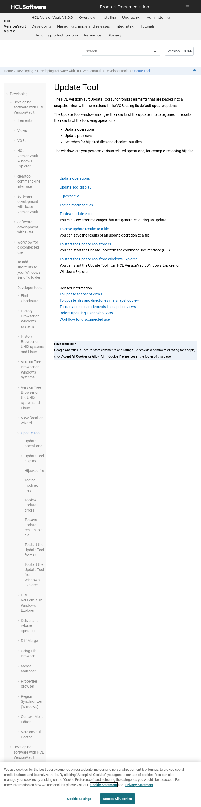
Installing (108, 17)
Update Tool (141, 71)
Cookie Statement (103, 787)
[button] (8, 94)
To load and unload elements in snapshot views (98, 307)
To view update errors (31, 505)
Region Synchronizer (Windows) (31, 701)
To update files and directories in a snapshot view (99, 300)
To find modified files (32, 485)
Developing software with (69, 71)
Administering (158, 17)
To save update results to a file (84, 229)
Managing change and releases (83, 26)
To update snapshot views (81, 294)
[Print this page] (195, 71)
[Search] (155, 51)
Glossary (114, 35)
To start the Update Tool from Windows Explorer (98, 259)
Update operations (75, 178)
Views (22, 131)
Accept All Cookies (117, 801)
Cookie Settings (79, 801)
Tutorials (147, 26)
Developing (41, 26)
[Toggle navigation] (187, 6)
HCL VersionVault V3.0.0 (15, 26)
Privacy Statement (139, 787)
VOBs (21, 141)
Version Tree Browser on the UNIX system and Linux (31, 397)
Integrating (125, 26)
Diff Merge (29, 641)
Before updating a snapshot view (86, 313)
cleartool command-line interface (28, 181)
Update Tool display (75, 187)
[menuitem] (52, 17)
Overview (87, 17)
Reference (92, 35)
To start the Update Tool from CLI (34, 549)
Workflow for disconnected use (28, 247)
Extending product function (55, 35)
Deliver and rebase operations (30, 625)
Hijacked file (34, 471)
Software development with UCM (27, 227)
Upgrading (131, 17)
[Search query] (121, 51)
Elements (24, 120)
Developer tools (117, 71)
